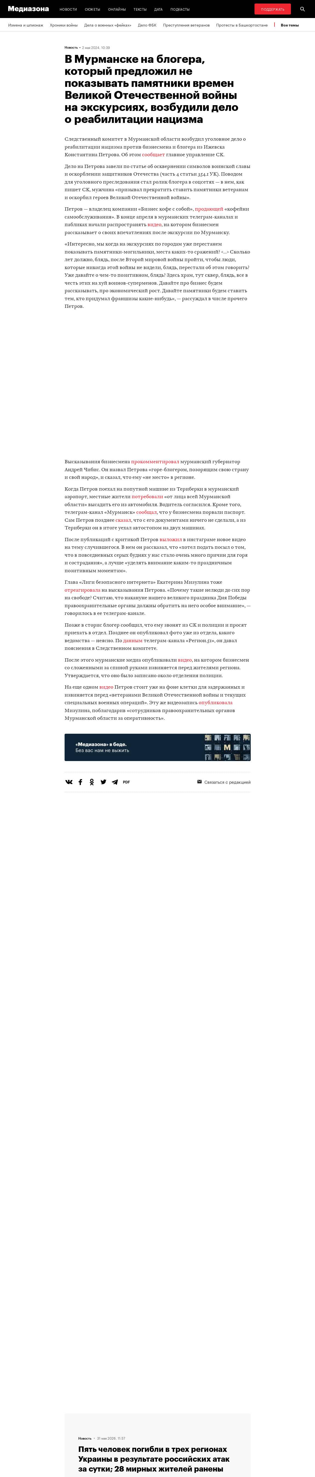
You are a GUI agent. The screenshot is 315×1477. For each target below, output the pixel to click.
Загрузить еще (157, 1245)
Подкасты (180, 8)
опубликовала (216, 703)
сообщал (146, 512)
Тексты (140, 8)
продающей (209, 209)
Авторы (102, 1426)
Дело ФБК (147, 25)
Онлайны (117, 8)
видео (154, 225)
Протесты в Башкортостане (242, 25)
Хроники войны (64, 25)
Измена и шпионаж (25, 25)
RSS (143, 1416)
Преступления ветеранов (186, 25)
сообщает (153, 155)
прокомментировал (155, 462)
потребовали (147, 497)
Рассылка (145, 1426)
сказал (123, 520)
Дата (158, 8)
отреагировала (82, 590)
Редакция (103, 1437)
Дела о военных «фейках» (107, 25)
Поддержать (272, 8)
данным (133, 641)
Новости (68, 8)
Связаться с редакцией (158, 1437)
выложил (171, 540)
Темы (100, 1416)
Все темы (290, 25)
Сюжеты (92, 8)
